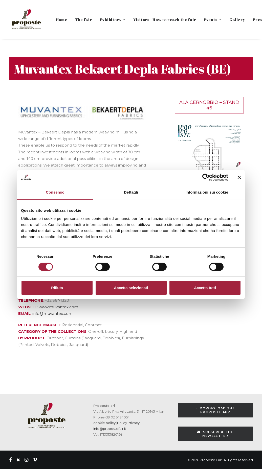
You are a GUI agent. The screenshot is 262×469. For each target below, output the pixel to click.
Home (61, 19)
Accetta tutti (205, 288)
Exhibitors (112, 19)
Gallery (237, 19)
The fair (83, 19)
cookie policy (104, 423)
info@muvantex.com (52, 313)
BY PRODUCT (31, 338)
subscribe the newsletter (215, 434)
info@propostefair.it (109, 429)
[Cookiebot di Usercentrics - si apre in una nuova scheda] (206, 177)
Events (213, 19)
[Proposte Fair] (26, 19)
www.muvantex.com (58, 306)
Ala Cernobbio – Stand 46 (209, 105)
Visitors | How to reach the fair (164, 19)
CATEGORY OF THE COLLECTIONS (52, 331)
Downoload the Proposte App (216, 410)
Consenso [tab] (55, 192)
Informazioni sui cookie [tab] (207, 192)
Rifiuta (57, 288)
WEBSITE (27, 306)
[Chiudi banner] (239, 177)
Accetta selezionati (131, 288)
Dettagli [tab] (131, 192)
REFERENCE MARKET (39, 324)
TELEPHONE (30, 300)
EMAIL (24, 313)
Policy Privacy (128, 423)
